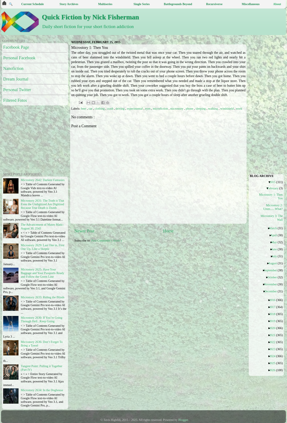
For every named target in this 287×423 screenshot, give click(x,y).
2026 (273, 370)
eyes (148, 108)
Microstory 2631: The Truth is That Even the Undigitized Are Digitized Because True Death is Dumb (42, 204)
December (272, 291)
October (273, 277)
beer (84, 108)
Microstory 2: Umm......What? (273, 207)
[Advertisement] (28, 138)
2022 (273, 342)
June (275, 249)
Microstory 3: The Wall (272, 217)
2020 (273, 328)
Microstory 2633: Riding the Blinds (42, 297)
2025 (273, 363)
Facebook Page (16, 47)
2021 (273, 335)
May (275, 242)
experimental (135, 108)
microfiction (161, 108)
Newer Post (84, 231)
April (275, 235)
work (239, 108)
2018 (273, 314)
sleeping (201, 108)
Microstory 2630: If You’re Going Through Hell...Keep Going (41, 319)
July (276, 256)
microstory (177, 108)
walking (213, 108)
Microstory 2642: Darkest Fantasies (43, 180)
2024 (273, 356)
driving (120, 108)
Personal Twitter (17, 89)
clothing (100, 108)
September (272, 270)
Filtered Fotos (15, 100)
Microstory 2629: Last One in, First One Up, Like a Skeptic (42, 246)
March (274, 228)
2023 (273, 349)
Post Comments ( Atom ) (106, 240)
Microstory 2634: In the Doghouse (42, 390)
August (274, 263)
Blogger (183, 420)
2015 (274, 182)
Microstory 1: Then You (272, 196)
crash (110, 108)
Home (168, 231)
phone (190, 108)
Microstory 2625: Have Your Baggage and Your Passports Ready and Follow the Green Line (42, 273)
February (274, 188)
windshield (227, 108)
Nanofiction (13, 68)
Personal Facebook (19, 57)
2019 (273, 321)
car (91, 108)
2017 (273, 307)
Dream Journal (15, 79)
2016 (273, 300)
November (272, 284)
